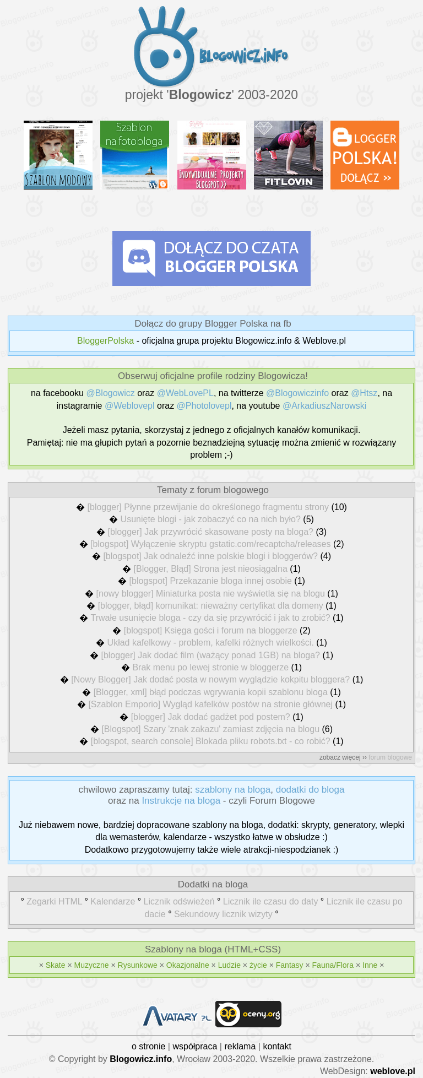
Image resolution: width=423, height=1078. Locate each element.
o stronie (148, 1046)
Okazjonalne (187, 965)
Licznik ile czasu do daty (270, 901)
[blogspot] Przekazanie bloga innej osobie (210, 581)
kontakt (277, 1046)
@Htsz (364, 393)
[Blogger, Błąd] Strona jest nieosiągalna (211, 568)
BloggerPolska (105, 340)
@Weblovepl (130, 405)
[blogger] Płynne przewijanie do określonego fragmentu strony (208, 507)
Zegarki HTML (54, 901)
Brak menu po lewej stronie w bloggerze (210, 667)
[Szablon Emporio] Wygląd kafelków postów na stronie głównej (210, 704)
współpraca (194, 1046)
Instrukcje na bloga (181, 800)
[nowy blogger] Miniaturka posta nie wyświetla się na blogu (210, 593)
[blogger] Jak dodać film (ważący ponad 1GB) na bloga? (210, 655)
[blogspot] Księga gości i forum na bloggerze (210, 630)
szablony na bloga (232, 789)
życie (258, 965)
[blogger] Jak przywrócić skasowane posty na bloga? (210, 532)
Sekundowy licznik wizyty (223, 914)
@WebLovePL (185, 393)
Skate (56, 965)
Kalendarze (112, 901)
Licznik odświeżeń (179, 901)
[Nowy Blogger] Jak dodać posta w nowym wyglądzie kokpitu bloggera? (210, 679)
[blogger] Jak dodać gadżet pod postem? (210, 717)
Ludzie (229, 965)
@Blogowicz (110, 393)
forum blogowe (390, 757)
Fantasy (289, 965)
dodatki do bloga (310, 789)
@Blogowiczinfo (297, 393)
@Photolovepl (204, 405)
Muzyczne (91, 965)
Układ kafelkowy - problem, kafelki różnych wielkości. (210, 642)
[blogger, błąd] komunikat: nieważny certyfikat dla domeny (210, 605)
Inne (369, 965)
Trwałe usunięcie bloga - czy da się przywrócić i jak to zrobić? (210, 617)
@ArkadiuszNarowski (324, 405)
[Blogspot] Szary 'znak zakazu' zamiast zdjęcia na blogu (210, 729)
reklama (240, 1046)
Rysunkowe (138, 965)
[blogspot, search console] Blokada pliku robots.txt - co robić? (210, 741)
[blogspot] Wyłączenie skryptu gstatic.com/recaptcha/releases (210, 544)
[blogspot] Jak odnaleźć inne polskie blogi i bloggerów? (210, 556)
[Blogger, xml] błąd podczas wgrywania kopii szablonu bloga (211, 692)
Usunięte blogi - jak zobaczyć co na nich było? (211, 519)
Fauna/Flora (333, 965)
